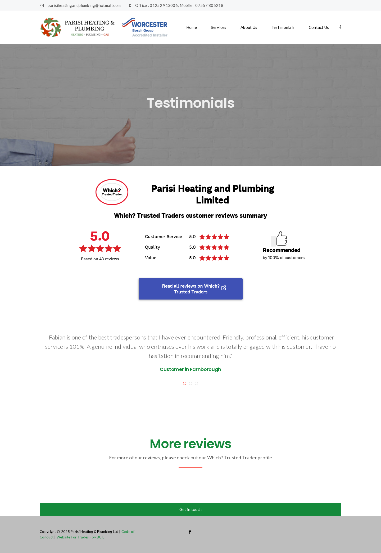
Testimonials (283, 27)
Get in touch (190, 509)
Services (218, 27)
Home (191, 27)
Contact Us (319, 27)
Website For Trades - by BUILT (82, 537)
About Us (249, 27)
